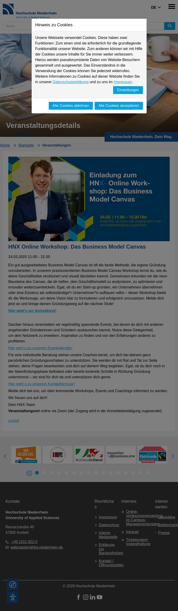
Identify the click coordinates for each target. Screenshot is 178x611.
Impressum (123, 82)
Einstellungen (128, 90)
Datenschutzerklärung (71, 82)
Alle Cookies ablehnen (70, 106)
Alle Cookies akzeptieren (118, 106)
